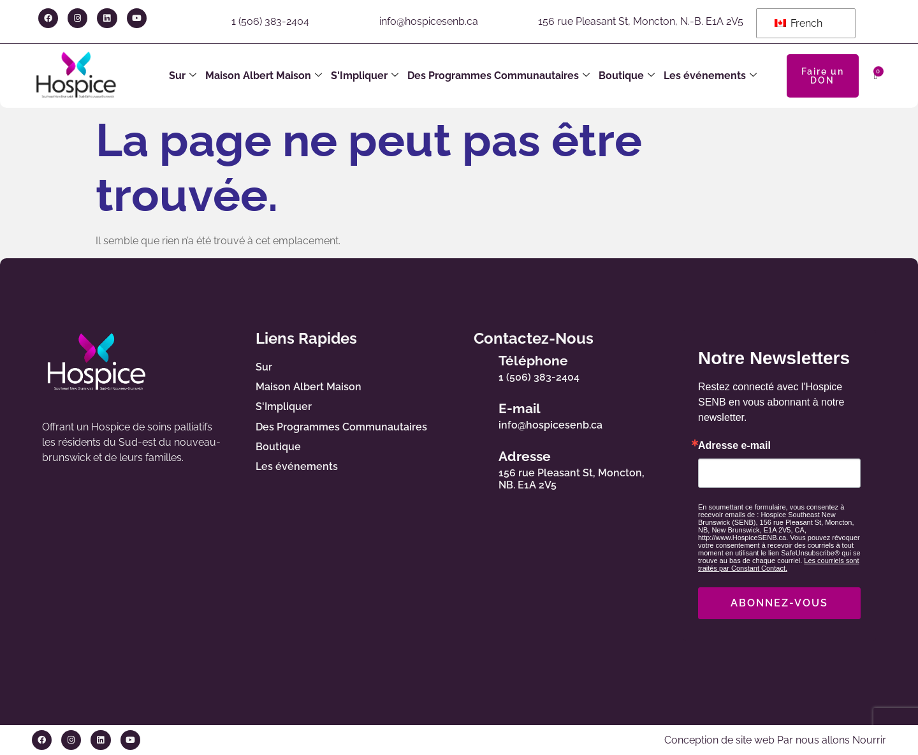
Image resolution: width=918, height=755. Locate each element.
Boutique (627, 76)
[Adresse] (475, 467)
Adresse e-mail (734, 446)
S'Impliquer (364, 76)
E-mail (520, 408)
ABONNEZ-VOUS (779, 603)
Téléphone (533, 361)
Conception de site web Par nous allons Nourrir (775, 740)
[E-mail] (475, 414)
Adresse (525, 456)
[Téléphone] (475, 366)
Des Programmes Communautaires (498, 76)
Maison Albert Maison (263, 76)
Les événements (710, 76)
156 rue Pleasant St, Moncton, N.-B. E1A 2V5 (640, 21)
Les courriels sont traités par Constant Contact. (778, 564)
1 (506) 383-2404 (270, 21)
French (798, 23)
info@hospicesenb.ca (428, 21)
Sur (182, 76)
